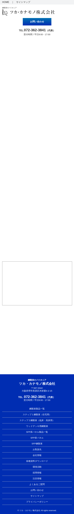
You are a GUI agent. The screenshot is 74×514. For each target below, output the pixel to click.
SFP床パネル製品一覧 (37, 432)
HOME (5, 2)
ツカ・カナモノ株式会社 (37, 383)
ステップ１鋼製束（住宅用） (37, 414)
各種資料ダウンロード (37, 461)
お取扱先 (37, 449)
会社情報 (37, 455)
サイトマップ (23, 2)
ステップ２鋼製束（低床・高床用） (37, 420)
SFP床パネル (37, 438)
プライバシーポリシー (37, 501)
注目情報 (37, 478)
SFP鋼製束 (37, 443)
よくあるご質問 (37, 484)
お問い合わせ (37, 21)
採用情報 (37, 472)
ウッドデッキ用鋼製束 (37, 426)
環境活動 (37, 467)
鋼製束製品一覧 (37, 408)
